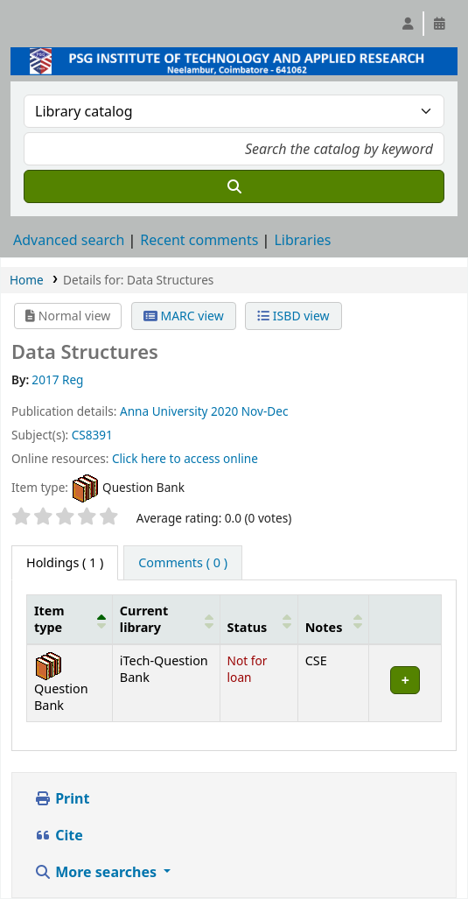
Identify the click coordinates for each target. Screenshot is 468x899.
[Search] (234, 186)
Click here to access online (185, 458)
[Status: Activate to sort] (258, 618)
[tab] (182, 562)
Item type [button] (49, 619)
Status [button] (247, 627)
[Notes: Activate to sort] (333, 618)
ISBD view (293, 315)
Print (61, 798)
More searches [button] (97, 871)
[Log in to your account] (408, 23)
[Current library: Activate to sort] (166, 618)
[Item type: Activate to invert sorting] (70, 618)
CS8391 (92, 434)
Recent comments (199, 239)
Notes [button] (324, 627)
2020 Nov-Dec (249, 411)
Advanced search (68, 239)
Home (27, 279)
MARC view (183, 315)
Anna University (164, 411)
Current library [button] (144, 619)
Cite (58, 835)
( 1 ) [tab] (64, 562)
